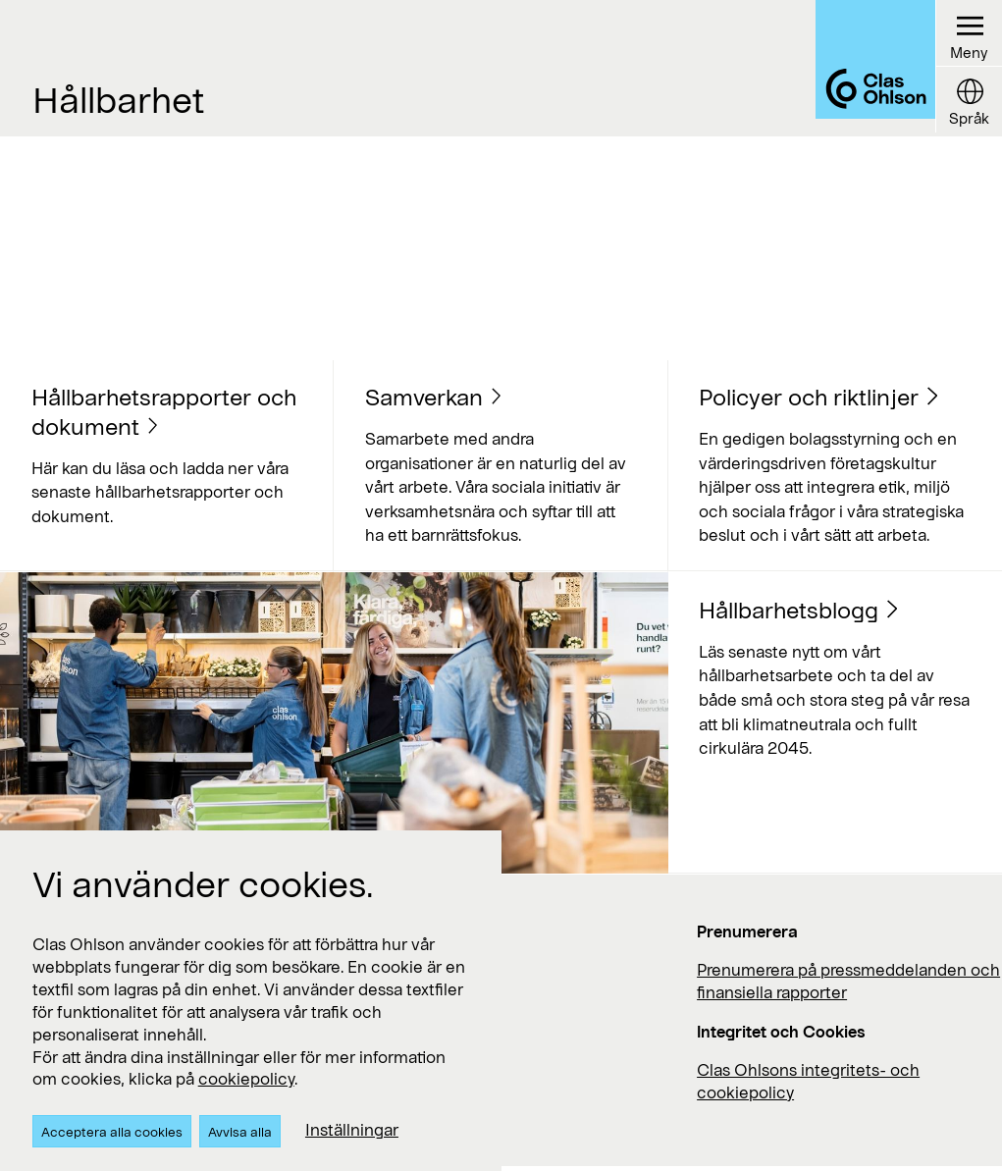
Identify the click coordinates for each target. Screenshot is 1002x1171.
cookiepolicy (246, 1078)
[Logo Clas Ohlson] (865, 68)
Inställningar (351, 1129)
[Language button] (967, 101)
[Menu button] (967, 34)
